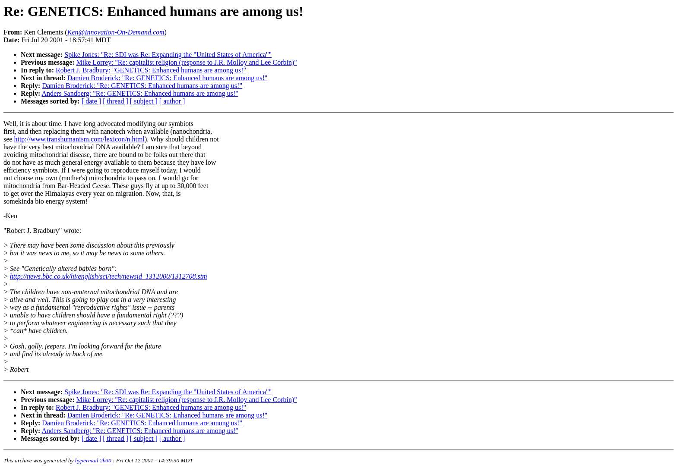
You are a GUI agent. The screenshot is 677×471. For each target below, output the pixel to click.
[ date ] (91, 101)
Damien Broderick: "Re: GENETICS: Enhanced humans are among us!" (167, 78)
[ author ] (172, 101)
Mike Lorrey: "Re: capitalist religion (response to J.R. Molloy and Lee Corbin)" (186, 62)
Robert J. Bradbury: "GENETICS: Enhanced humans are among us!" (151, 70)
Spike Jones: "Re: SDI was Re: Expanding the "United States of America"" (168, 54)
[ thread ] (115, 101)
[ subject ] (144, 101)
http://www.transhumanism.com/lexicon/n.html (79, 139)
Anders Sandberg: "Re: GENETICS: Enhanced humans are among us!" (139, 93)
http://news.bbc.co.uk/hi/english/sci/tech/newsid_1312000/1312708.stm (108, 276)
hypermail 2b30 (93, 460)
